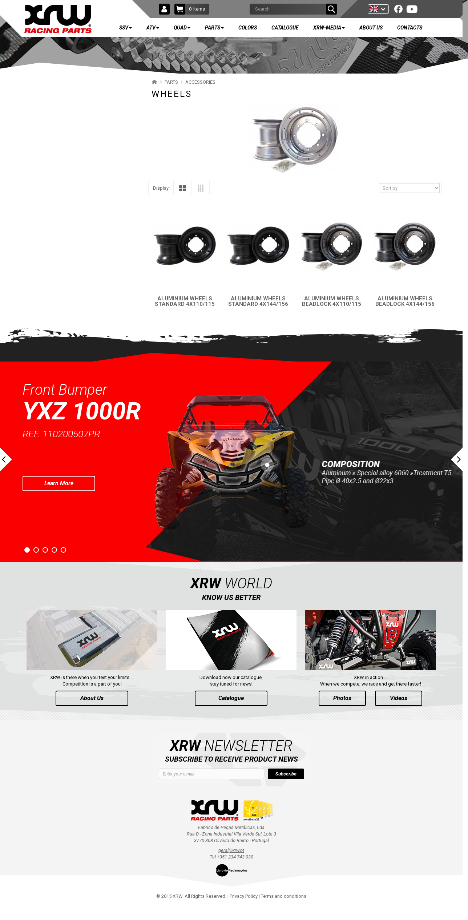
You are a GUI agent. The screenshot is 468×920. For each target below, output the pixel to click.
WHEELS (46, 195)
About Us (92, 711)
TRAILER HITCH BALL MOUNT (68, 259)
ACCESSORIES (48, 170)
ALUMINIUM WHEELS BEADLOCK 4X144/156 (405, 301)
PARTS (47, 152)
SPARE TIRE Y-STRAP (59, 272)
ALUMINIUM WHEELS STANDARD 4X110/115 (185, 301)
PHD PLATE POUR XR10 (61, 221)
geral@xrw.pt (231, 863)
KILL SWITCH (50, 297)
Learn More (58, 496)
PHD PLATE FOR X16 (58, 208)
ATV (43, 109)
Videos (398, 711)
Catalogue (231, 711)
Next (457, 472)
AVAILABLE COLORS (67, 326)
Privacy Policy (244, 909)
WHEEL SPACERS (54, 183)
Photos (342, 711)
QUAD (46, 131)
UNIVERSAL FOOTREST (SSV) (67, 246)
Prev (6, 472)
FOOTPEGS (49, 234)
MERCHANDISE (49, 310)
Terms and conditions (283, 909)
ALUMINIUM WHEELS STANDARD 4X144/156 (258, 301)
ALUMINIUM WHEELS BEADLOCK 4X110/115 (331, 301)
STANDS (45, 285)
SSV (43, 88)
